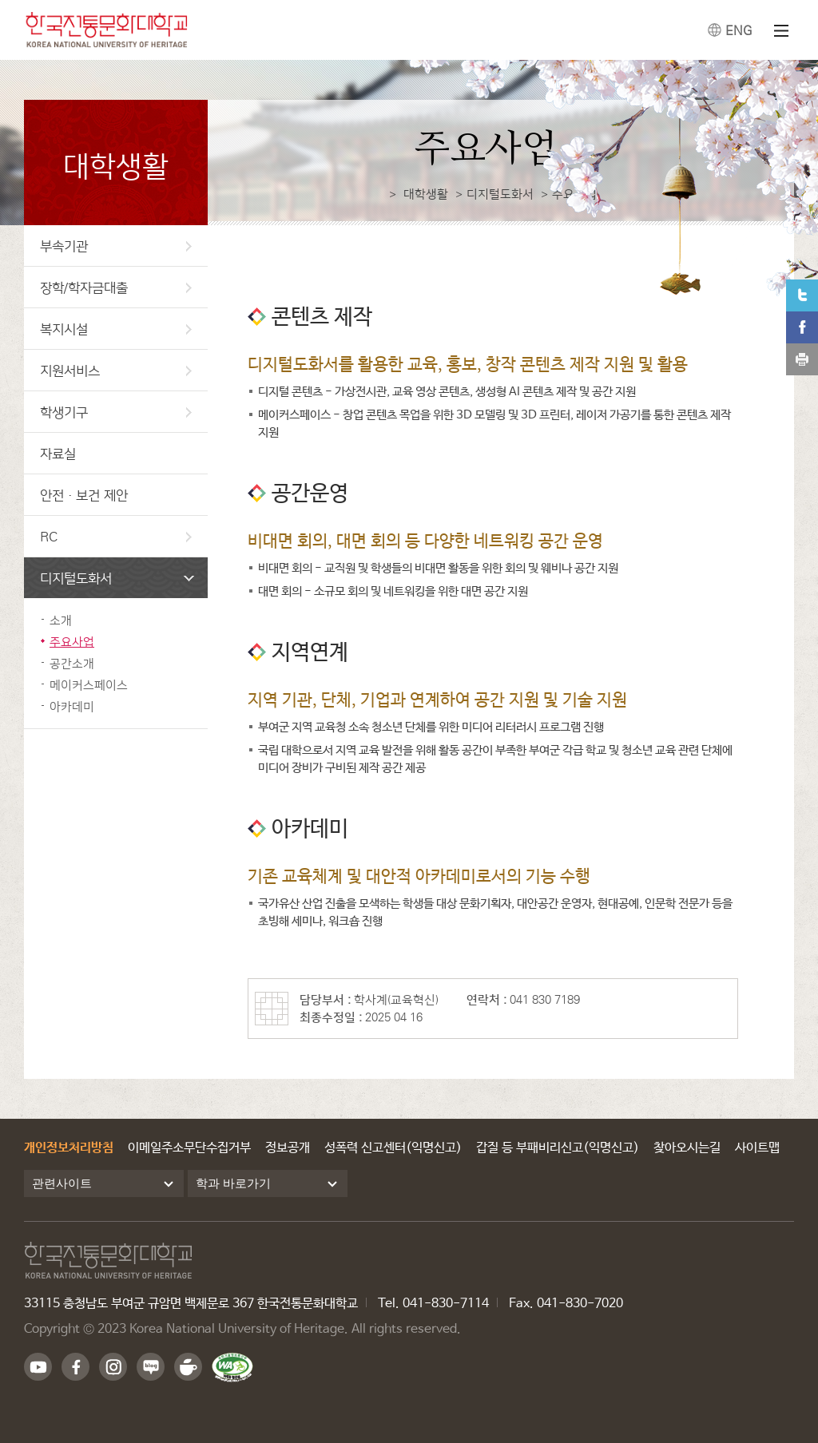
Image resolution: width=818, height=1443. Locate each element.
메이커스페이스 (89, 685)
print (802, 359)
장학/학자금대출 (116, 287)
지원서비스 (116, 370)
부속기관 (116, 245)
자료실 (58, 453)
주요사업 (72, 641)
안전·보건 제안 (84, 494)
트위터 (802, 295)
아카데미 (72, 706)
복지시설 (116, 328)
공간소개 (72, 663)
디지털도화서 (117, 577)
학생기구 (116, 411)
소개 (61, 620)
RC (116, 536)
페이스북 (802, 327)
